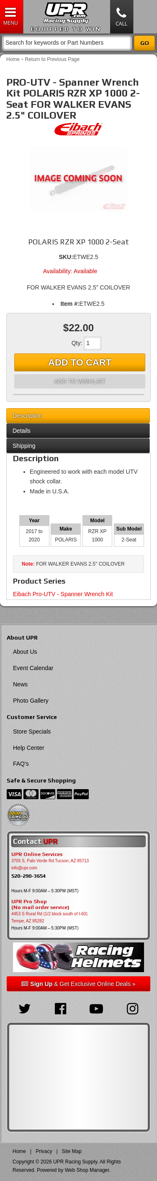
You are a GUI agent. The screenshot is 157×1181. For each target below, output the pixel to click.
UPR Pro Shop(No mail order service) (40, 904)
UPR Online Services (36, 854)
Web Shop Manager (87, 1170)
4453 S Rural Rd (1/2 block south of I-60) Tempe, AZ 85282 (49, 917)
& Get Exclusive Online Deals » (78, 983)
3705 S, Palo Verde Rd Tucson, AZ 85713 (50, 860)
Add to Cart (79, 362)
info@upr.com (24, 868)
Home (13, 59)
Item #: (69, 303)
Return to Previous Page (52, 59)
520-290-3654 (28, 876)
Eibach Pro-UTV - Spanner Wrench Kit (63, 594)
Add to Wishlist (79, 381)
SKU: (66, 257)
